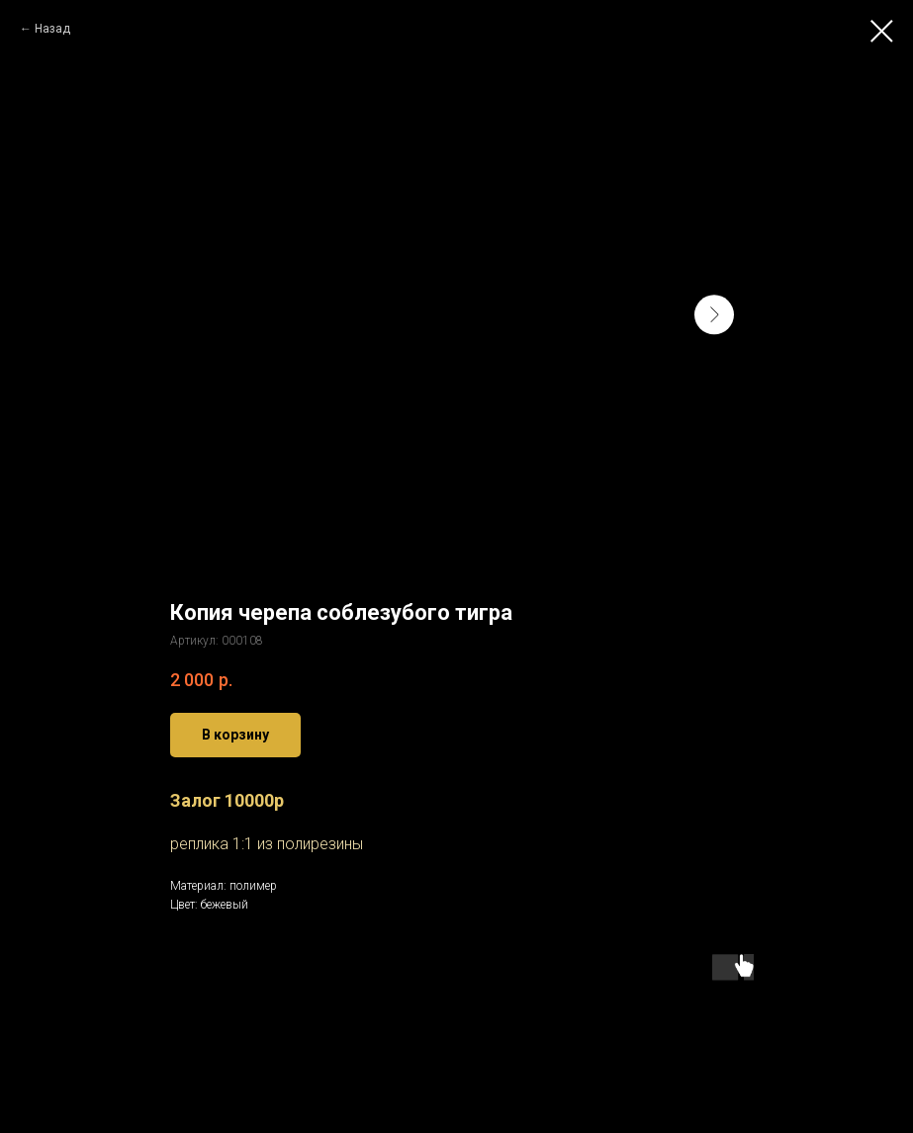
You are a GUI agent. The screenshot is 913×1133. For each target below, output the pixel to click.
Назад (52, 29)
